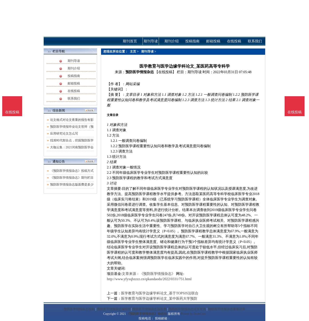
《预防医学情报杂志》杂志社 (147, 313)
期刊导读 (74, 61)
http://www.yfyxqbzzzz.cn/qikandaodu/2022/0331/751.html (149, 279)
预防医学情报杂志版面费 (149, 309)
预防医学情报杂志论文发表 (187, 309)
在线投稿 (74, 91)
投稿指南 (74, 76)
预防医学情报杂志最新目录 (226, 309)
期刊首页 (130, 41)
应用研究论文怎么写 (64, 133)
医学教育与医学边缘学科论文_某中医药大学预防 (159, 298)
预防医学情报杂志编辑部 (114, 309)
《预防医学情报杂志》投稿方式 (72, 170)
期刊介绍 (74, 68)
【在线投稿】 (165, 72)
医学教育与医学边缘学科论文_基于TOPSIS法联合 (159, 293)
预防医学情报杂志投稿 (79, 309)
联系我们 (74, 98)
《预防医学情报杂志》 (157, 274)
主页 (133, 51)
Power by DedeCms (193, 313)
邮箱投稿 (74, 83)
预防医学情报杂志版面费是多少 (72, 184)
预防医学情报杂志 (139, 72)
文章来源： (131, 274)
